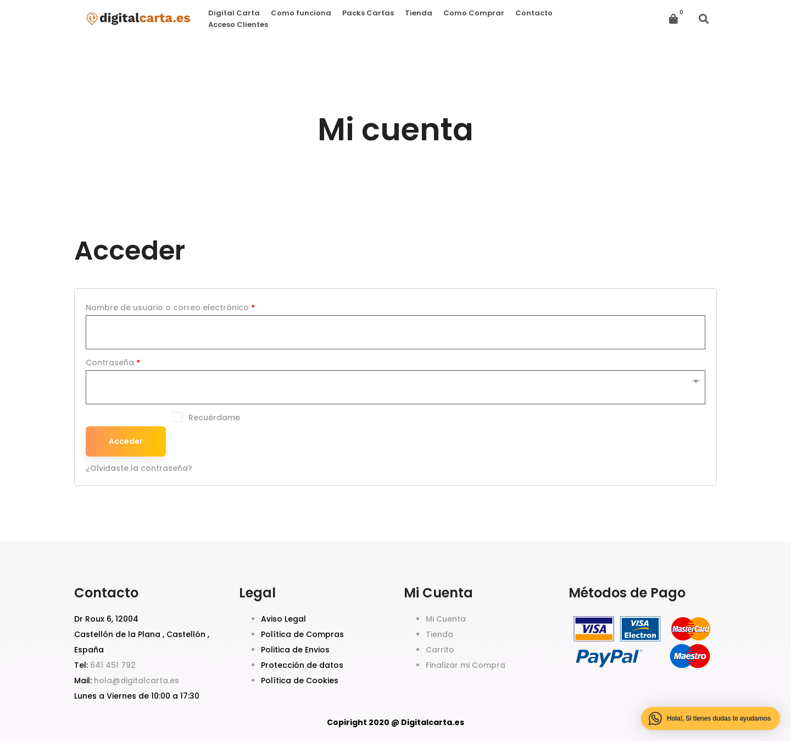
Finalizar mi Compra (465, 665)
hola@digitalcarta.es (136, 680)
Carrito (440, 649)
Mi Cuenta (446, 618)
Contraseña (113, 362)
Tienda (439, 634)
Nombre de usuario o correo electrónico (170, 307)
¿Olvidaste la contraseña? (139, 468)
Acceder (126, 441)
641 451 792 (113, 665)
